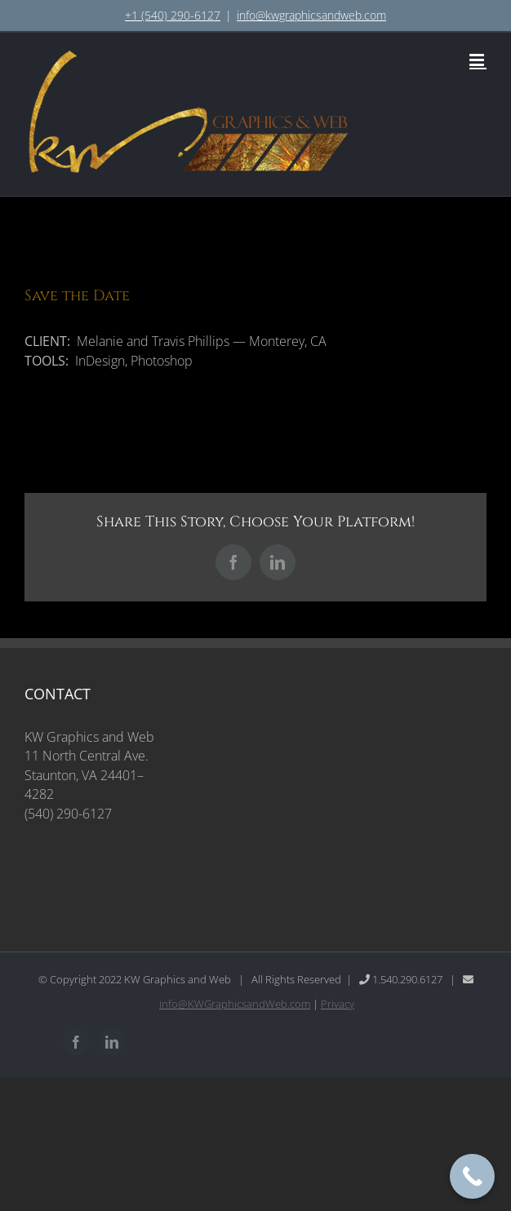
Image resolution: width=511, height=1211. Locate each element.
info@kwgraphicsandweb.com (311, 15)
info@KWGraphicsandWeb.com (234, 1003)
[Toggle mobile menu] (478, 60)
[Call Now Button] (472, 1176)
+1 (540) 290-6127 (172, 15)
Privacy (337, 1003)
